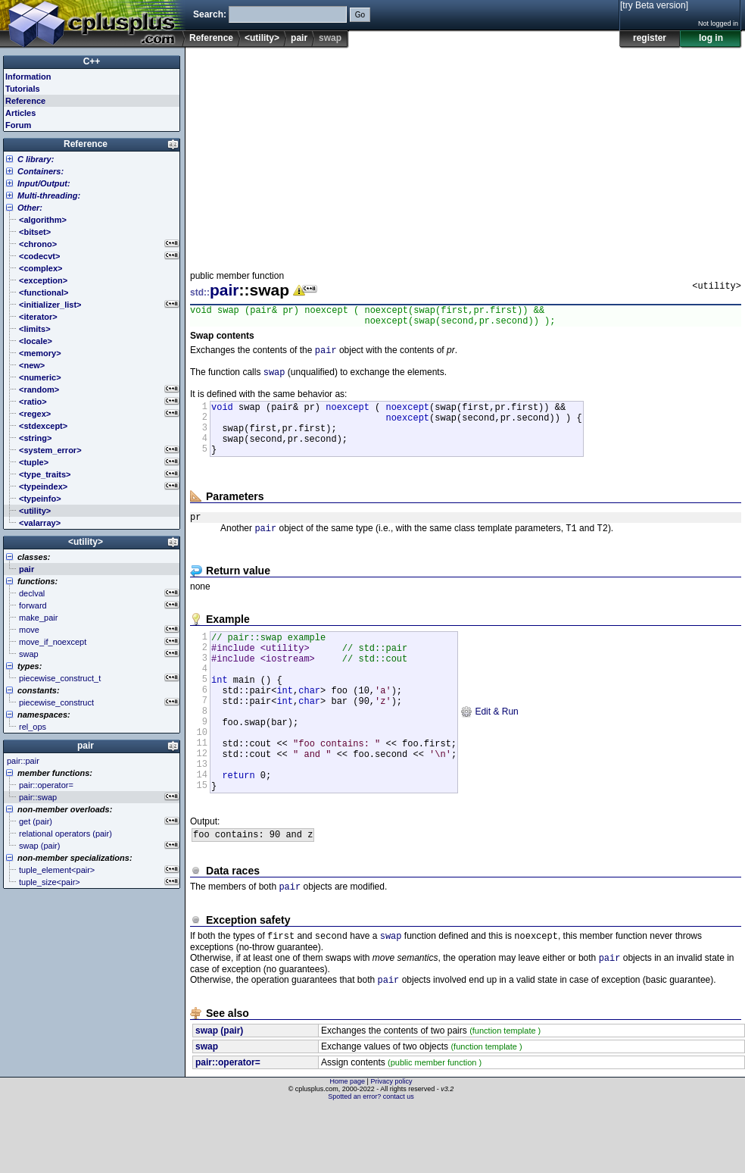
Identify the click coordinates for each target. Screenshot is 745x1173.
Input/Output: (43, 183)
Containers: (40, 171)
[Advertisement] (385, 154)
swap (274, 379)
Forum (18, 125)
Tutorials (22, 88)
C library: (35, 159)
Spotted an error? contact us (371, 1161)
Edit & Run (489, 751)
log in (711, 38)
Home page (348, 1146)
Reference (211, 38)
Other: (29, 207)
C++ (92, 61)
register (649, 38)
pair (299, 38)
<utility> (262, 38)
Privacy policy (391, 1146)
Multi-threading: (48, 195)
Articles (20, 112)
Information (28, 76)
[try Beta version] (654, 5)
